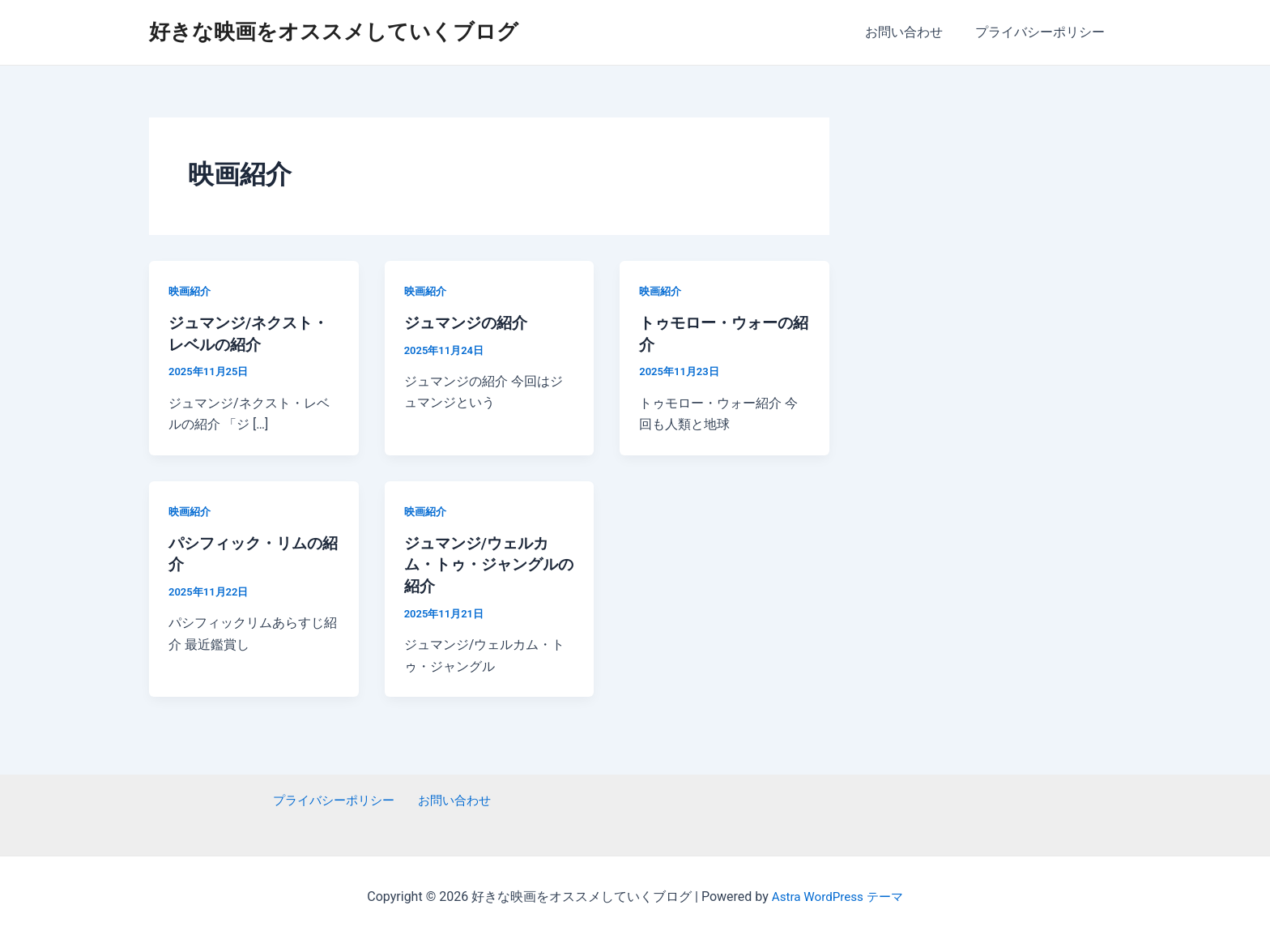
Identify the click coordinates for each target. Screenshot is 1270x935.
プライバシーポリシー (1043, 32)
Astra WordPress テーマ (837, 894)
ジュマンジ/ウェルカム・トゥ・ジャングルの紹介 (485, 562)
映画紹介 (191, 290)
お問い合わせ (913, 32)
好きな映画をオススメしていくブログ (333, 31)
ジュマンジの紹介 (469, 322)
